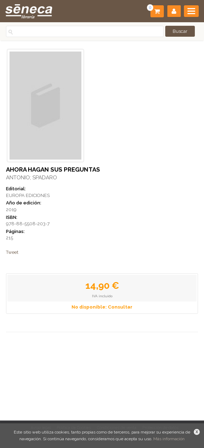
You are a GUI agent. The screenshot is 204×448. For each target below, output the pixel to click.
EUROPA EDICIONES (28, 195)
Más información (169, 438)
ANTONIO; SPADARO (31, 177)
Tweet (12, 252)
